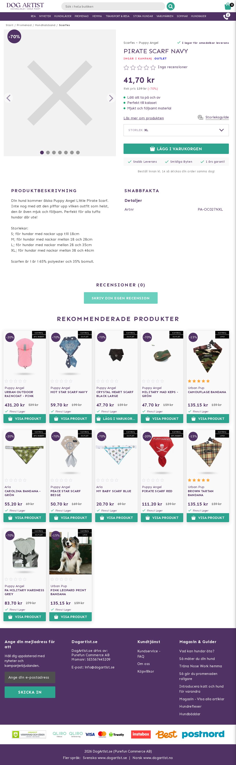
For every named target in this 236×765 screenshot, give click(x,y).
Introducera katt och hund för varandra (201, 689)
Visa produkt (24, 419)
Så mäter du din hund (197, 659)
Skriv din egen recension (121, 298)
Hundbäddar (189, 714)
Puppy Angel (148, 43)
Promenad (24, 25)
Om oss (143, 664)
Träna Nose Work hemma (200, 666)
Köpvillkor (145, 671)
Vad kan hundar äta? (196, 651)
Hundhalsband (45, 25)
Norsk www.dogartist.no (153, 758)
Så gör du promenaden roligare (198, 676)
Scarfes (64, 25)
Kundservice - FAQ (148, 654)
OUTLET (160, 58)
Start (9, 25)
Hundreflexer (190, 706)
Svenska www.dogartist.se (105, 758)
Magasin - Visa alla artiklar (201, 699)
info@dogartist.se (100, 667)
